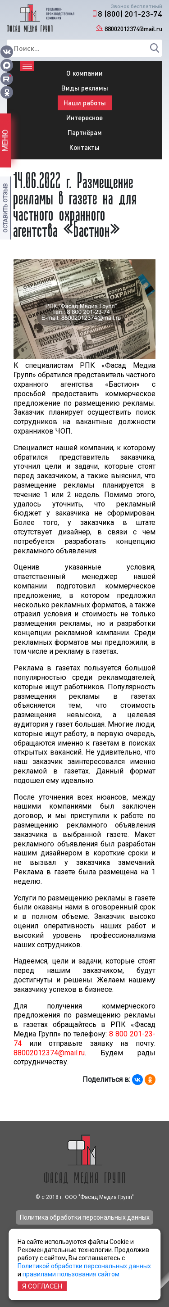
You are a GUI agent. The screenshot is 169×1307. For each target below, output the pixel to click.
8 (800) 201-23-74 (130, 13)
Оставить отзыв (5, 208)
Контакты (84, 147)
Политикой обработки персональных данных (84, 1266)
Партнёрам (85, 132)
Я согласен (42, 1286)
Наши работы (85, 103)
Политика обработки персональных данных (85, 1217)
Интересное (84, 117)
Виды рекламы (84, 88)
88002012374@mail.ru (133, 28)
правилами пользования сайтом (71, 1274)
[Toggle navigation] (27, 66)
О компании (84, 73)
